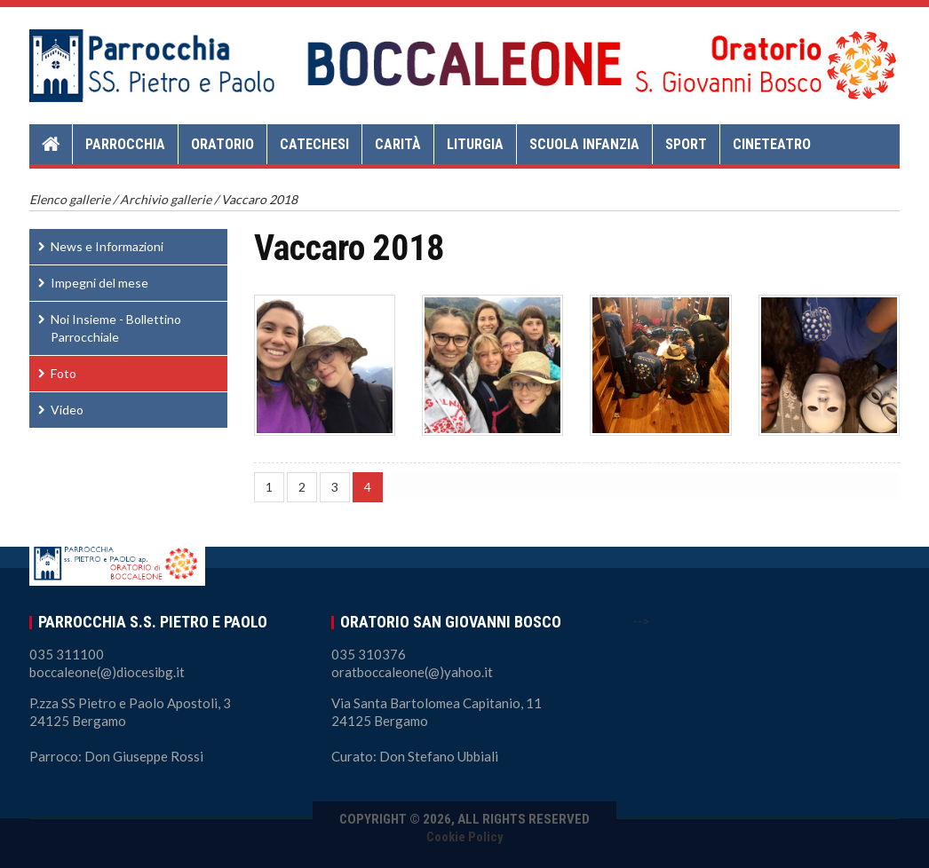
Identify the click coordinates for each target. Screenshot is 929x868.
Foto (63, 373)
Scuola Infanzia (584, 144)
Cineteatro (772, 144)
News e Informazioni (107, 246)
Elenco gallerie (69, 199)
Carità (398, 144)
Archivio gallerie (165, 199)
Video (67, 409)
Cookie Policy (465, 837)
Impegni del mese (99, 282)
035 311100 (66, 654)
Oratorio (222, 144)
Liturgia (475, 144)
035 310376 (368, 654)
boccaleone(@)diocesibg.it (107, 672)
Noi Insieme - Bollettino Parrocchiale (116, 328)
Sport (686, 144)
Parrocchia (125, 144)
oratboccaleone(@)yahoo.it (412, 672)
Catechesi (314, 144)
